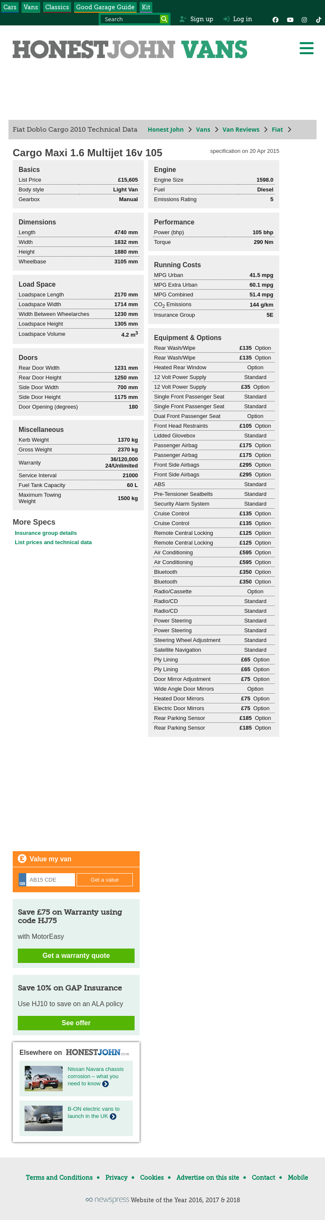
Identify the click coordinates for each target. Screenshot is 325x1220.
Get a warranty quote (76, 955)
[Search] (164, 19)
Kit (146, 7)
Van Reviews (241, 129)
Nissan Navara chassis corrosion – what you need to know (96, 1076)
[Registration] (47, 879)
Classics (57, 7)
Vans (31, 7)
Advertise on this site (207, 1177)
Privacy (116, 1177)
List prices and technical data (53, 542)
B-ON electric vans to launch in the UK (94, 1112)
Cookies (152, 1177)
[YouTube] (290, 19)
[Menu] (306, 48)
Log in (237, 19)
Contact (263, 1177)
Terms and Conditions (59, 1177)
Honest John (166, 129)
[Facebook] (275, 19)
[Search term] (135, 19)
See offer (76, 1022)
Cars (10, 7)
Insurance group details (46, 533)
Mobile (298, 1177)
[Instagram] (304, 19)
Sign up (196, 19)
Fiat (277, 129)
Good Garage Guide (105, 7)
